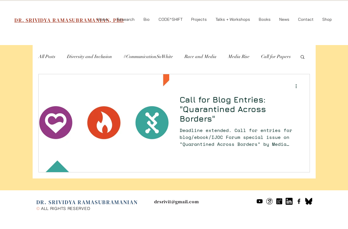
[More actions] (298, 86)
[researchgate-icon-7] (279, 201)
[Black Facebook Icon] (298, 201)
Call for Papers (276, 56)
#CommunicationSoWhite (148, 56)
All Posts (46, 56)
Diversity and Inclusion (89, 56)
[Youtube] (259, 201)
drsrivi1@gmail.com (176, 201)
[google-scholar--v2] (269, 201)
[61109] (289, 201)
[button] (302, 57)
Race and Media (201, 56)
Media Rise (239, 56)
